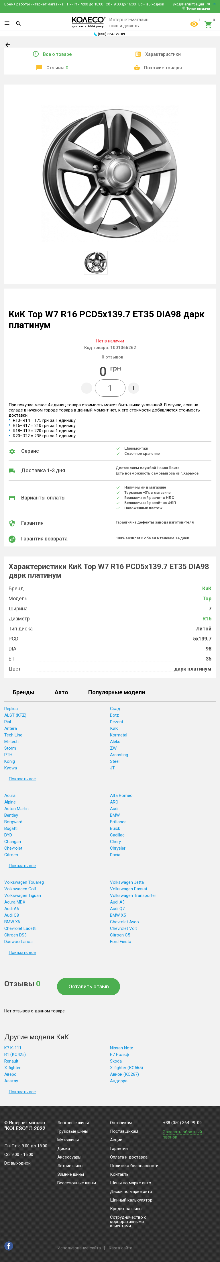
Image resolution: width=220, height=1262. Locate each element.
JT (112, 768)
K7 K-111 (12, 1048)
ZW (113, 748)
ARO (114, 802)
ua (214, 4)
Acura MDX (14, 902)
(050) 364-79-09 (111, 34)
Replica (11, 708)
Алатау (11, 1080)
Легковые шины (73, 1123)
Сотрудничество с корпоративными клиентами (128, 1221)
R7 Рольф (119, 1054)
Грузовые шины (72, 1131)
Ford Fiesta (120, 941)
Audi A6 (11, 908)
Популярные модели (116, 692)
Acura (9, 795)
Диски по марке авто (131, 1192)
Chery (115, 841)
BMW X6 (12, 921)
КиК (206, 588)
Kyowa (10, 768)
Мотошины (68, 1140)
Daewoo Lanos (18, 941)
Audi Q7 (117, 908)
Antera (10, 728)
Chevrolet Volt (123, 928)
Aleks (115, 741)
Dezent (116, 721)
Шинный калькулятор (131, 1200)
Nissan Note (121, 1048)
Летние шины (70, 1166)
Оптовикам (121, 1123)
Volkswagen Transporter (133, 895)
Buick (115, 828)
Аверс (10, 1074)
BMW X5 (118, 915)
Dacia (115, 854)
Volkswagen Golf (20, 888)
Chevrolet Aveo (124, 921)
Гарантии (119, 1149)
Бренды (23, 692)
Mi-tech (11, 741)
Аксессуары (69, 1157)
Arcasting (119, 754)
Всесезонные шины (76, 1183)
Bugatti (10, 828)
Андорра (118, 1080)
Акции (116, 1140)
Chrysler (117, 848)
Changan (12, 841)
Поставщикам (124, 1131)
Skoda (116, 1061)
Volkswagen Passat (128, 888)
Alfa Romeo (121, 795)
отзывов (112, 357)
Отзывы (57, 67)
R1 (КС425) (15, 1054)
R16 (207, 619)
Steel (114, 761)
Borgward (13, 821)
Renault (11, 1061)
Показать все (22, 778)
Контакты (119, 1174)
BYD (8, 835)
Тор (207, 598)
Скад (115, 708)
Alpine (10, 802)
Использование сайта (79, 1248)
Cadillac (117, 835)
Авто (61, 692)
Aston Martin (16, 808)
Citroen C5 (120, 935)
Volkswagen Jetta (127, 882)
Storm (10, 748)
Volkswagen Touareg (24, 882)
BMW (115, 815)
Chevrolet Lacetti (20, 928)
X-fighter (12, 1067)
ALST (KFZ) (15, 715)
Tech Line (13, 735)
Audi (114, 808)
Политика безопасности (134, 1166)
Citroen (11, 854)
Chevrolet (13, 848)
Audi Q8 (11, 915)
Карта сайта (120, 1248)
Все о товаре (57, 54)
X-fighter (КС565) (126, 1067)
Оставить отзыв (88, 986)
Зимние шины (70, 1174)
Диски (63, 1149)
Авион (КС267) (124, 1074)
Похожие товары (163, 67)
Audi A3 (117, 902)
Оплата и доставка (129, 1157)
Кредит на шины (126, 1209)
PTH (8, 754)
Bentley (11, 815)
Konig (9, 761)
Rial (7, 721)
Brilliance (118, 821)
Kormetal (118, 735)
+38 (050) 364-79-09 (182, 1123)
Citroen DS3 (15, 935)
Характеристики (163, 54)
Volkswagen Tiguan (22, 895)
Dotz (114, 715)
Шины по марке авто (130, 1183)
